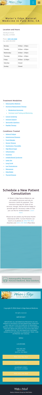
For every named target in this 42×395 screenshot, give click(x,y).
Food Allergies (10, 140)
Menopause (9, 169)
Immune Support (11, 119)
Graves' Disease (11, 143)
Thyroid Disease (11, 175)
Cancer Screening (11, 117)
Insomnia (9, 154)
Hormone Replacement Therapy (16, 106)
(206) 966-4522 (28, 221)
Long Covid (9, 163)
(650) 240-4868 (12, 39)
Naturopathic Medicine (13, 104)
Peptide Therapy (11, 125)
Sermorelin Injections (12, 122)
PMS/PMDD (9, 172)
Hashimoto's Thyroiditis (13, 146)
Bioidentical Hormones (15, 110)
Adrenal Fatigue (11, 134)
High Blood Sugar (11, 149)
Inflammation (10, 152)
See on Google (21, 363)
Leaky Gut (9, 160)
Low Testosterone (11, 166)
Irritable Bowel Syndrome (14, 157)
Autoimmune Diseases (13, 137)
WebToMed (29, 392)
